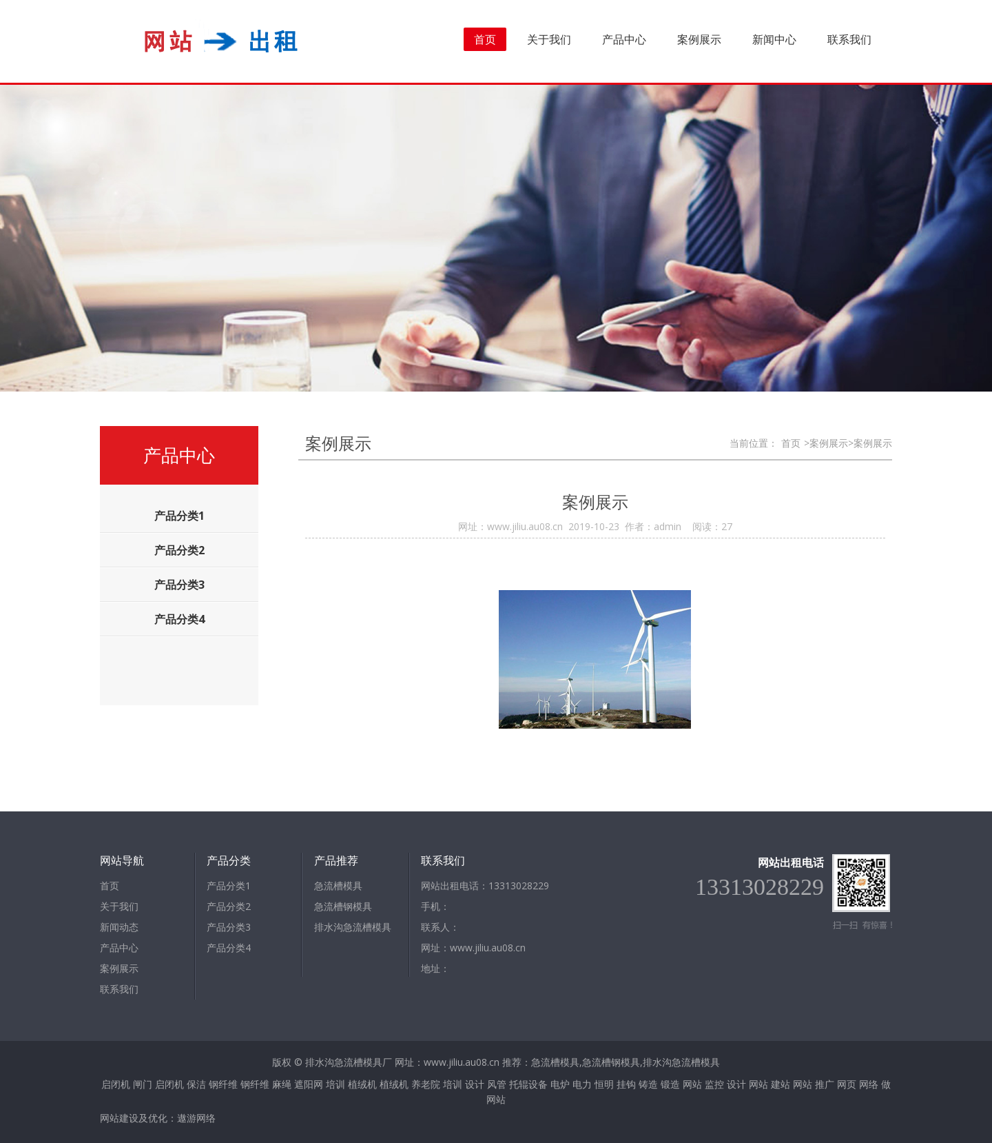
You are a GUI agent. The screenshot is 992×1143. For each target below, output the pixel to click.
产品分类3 (229, 926)
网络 (868, 1084)
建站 (780, 1084)
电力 (582, 1084)
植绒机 (362, 1084)
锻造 (670, 1084)
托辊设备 (528, 1084)
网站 (692, 1084)
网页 (846, 1084)
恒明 (604, 1084)
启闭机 (115, 1084)
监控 (714, 1084)
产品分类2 (229, 906)
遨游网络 (196, 1117)
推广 (824, 1084)
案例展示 (699, 39)
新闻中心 (774, 39)
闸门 (142, 1084)
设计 (474, 1084)
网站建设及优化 (133, 1117)
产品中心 (624, 39)
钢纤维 (223, 1084)
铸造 (648, 1084)
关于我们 (549, 39)
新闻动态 (119, 926)
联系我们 (849, 39)
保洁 (196, 1084)
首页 (485, 39)
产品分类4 (229, 947)
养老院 (425, 1084)
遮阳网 (308, 1084)
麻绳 (281, 1084)
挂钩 (626, 1084)
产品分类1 (229, 885)
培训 (335, 1084)
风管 (496, 1084)
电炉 (560, 1084)
